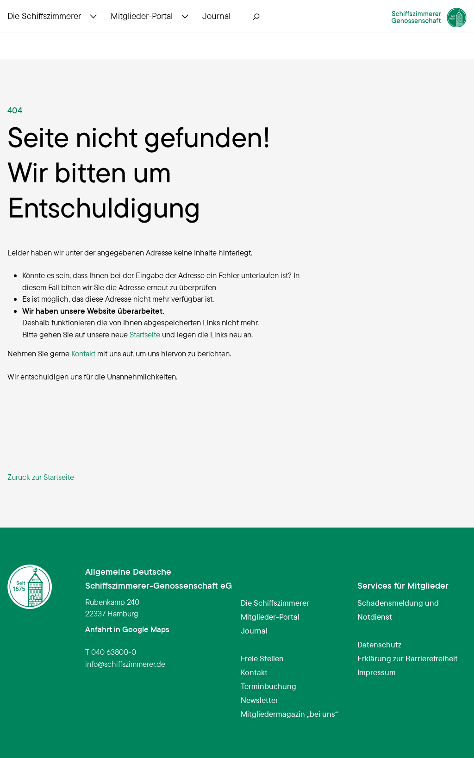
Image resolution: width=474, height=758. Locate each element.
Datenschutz (379, 644)
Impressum (376, 672)
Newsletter (259, 700)
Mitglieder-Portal (270, 616)
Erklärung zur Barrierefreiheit (407, 658)
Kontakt (83, 353)
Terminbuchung (268, 686)
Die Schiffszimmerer (275, 603)
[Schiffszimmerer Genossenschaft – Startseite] (410, 29)
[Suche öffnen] (256, 33)
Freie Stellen (262, 658)
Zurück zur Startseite (40, 477)
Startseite (145, 334)
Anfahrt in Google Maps (127, 629)
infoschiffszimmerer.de (125, 664)
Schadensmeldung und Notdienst (398, 609)
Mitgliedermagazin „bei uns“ (289, 714)
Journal (254, 630)
